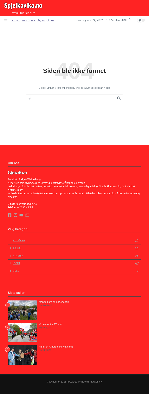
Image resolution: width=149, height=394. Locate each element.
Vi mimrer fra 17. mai (50, 324)
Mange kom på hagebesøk (54, 301)
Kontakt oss (29, 20)
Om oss (15, 20)
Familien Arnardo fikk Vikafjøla (56, 346)
